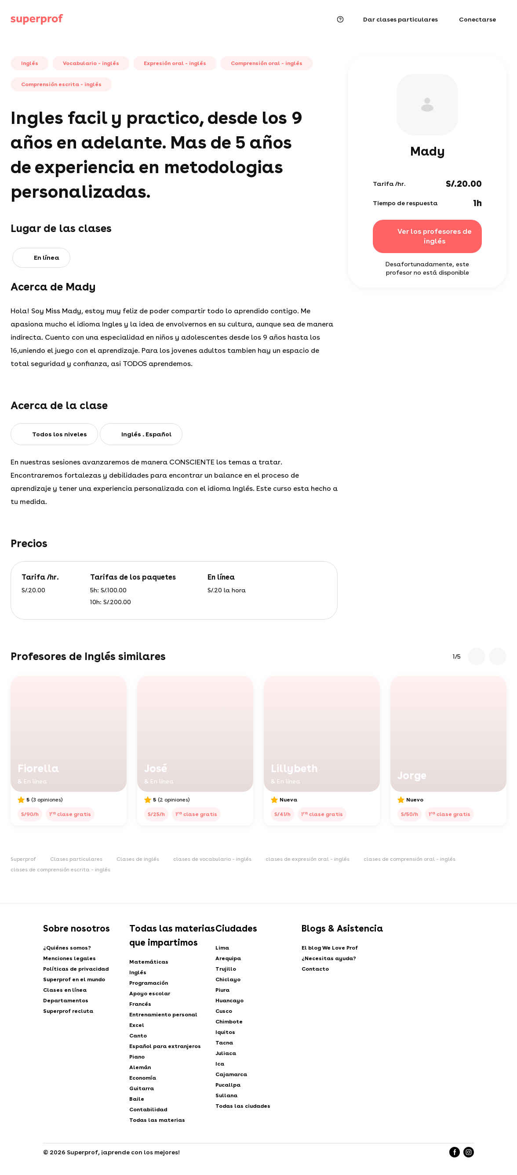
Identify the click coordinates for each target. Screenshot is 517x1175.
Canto (138, 1036)
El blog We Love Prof (330, 948)
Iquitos (225, 1032)
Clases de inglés (138, 859)
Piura (222, 990)
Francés (140, 1004)
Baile (136, 1099)
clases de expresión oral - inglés (308, 859)
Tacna (224, 1043)
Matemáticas (148, 962)
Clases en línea (65, 990)
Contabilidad (148, 1109)
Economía (142, 1078)
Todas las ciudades (242, 1106)
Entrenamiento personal (163, 1015)
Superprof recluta (68, 1011)
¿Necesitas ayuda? (329, 958)
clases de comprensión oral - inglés (409, 859)
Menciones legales (69, 958)
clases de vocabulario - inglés (212, 859)
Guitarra (141, 1088)
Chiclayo (227, 979)
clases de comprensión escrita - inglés (60, 870)
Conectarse (477, 19)
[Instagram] (468, 1152)
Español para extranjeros (165, 1046)
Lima (222, 948)
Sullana (226, 1095)
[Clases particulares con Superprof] (37, 19)
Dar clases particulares (400, 19)
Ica (219, 1064)
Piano (137, 1057)
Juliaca (225, 1053)
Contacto (315, 969)
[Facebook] (454, 1152)
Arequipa (228, 958)
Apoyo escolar (149, 993)
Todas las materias (157, 1120)
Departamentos (65, 1000)
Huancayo (229, 1000)
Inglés (137, 972)
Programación (148, 983)
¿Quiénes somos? (67, 948)
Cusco (223, 1011)
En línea (46, 257)
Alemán (140, 1067)
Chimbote (229, 1022)
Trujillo (225, 969)
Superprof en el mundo (74, 979)
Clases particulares (76, 859)
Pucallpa (227, 1085)
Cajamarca (231, 1074)
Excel (136, 1025)
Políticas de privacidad (76, 969)
